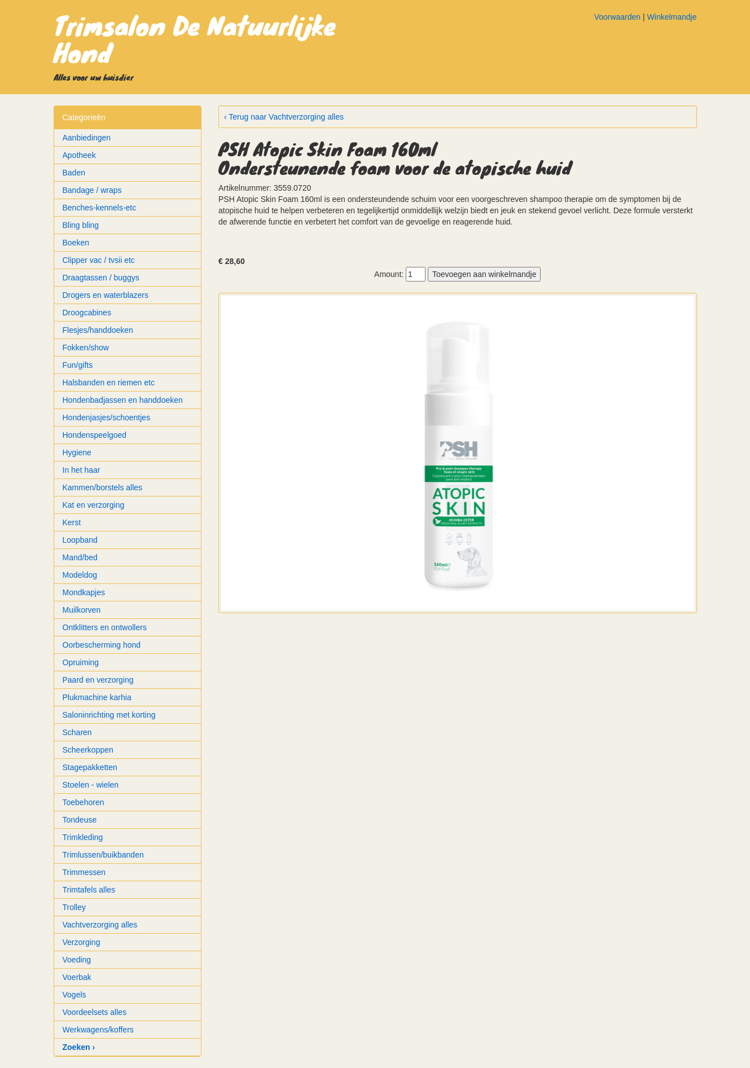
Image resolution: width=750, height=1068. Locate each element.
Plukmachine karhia (97, 697)
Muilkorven (82, 609)
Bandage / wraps (92, 190)
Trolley (74, 907)
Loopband (80, 539)
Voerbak (77, 977)
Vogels (74, 994)
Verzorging (81, 942)
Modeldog (80, 574)
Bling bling (81, 225)
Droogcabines (87, 312)
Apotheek (79, 155)
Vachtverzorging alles (100, 924)
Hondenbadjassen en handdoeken (123, 400)
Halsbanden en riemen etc (109, 382)
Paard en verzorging (98, 679)
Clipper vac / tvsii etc (99, 260)
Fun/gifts (78, 365)
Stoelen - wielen (91, 784)
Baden (74, 172)
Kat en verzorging (94, 504)
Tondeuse (80, 819)
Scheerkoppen (88, 749)
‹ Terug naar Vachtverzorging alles (284, 116)
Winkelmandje (672, 16)
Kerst (72, 522)
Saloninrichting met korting (109, 714)
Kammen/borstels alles (103, 487)
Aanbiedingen (87, 137)
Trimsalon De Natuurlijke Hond (195, 38)
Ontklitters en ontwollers (105, 627)
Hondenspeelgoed (95, 434)
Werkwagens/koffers (98, 1029)
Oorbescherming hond (102, 644)
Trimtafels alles (89, 889)
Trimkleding (83, 837)
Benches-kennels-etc (100, 207)
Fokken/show (86, 347)
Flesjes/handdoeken (98, 330)
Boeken (76, 242)
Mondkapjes (84, 592)
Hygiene (77, 452)
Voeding (77, 959)
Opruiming (81, 662)
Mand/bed (80, 557)
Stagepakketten (90, 767)
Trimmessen (84, 872)
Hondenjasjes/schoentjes (107, 417)
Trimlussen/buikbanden (103, 854)
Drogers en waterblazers (106, 295)
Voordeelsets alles (95, 1012)
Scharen (77, 732)
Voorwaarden (617, 16)
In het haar (81, 469)
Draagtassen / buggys (101, 277)
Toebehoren (83, 802)
